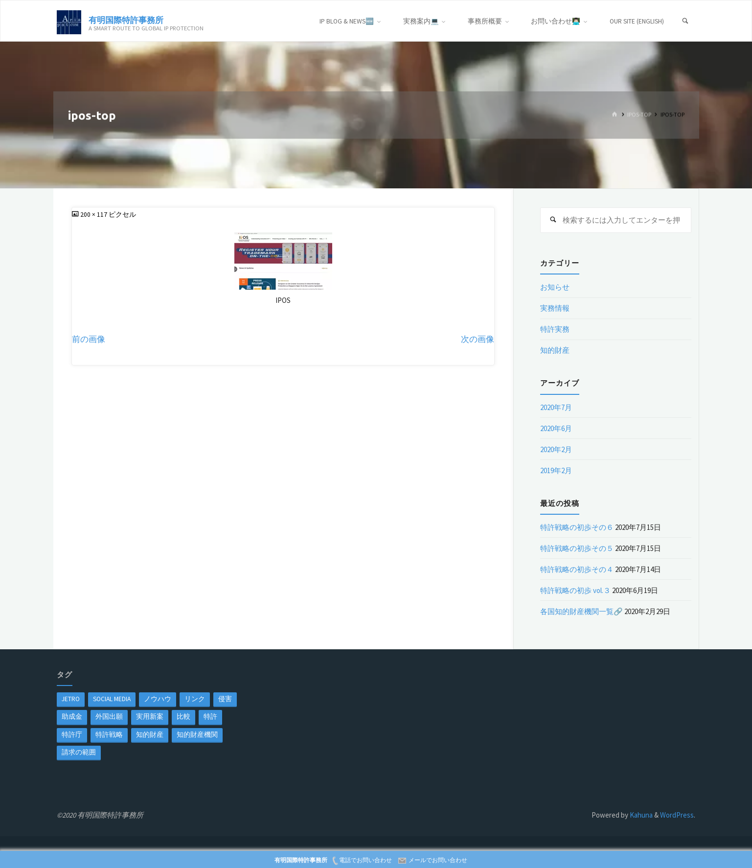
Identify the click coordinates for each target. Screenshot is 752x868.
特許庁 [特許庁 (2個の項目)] (72, 735)
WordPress (677, 815)
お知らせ (555, 287)
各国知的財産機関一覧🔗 (581, 611)
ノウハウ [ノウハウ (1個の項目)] (157, 699)
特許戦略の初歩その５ (577, 548)
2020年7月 (556, 407)
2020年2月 (556, 449)
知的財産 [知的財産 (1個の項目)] (149, 735)
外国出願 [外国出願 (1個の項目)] (109, 716)
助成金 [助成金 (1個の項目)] (72, 716)
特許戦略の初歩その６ (577, 527)
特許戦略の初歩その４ (577, 569)
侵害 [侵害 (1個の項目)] (225, 699)
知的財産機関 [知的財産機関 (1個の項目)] (197, 735)
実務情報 (555, 308)
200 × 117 (94, 214)
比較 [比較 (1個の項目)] (183, 716)
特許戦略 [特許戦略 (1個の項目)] (109, 735)
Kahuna (640, 815)
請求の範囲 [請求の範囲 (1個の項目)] (79, 752)
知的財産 (555, 350)
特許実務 (555, 329)
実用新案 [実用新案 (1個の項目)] (149, 716)
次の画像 (477, 339)
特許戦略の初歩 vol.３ (575, 590)
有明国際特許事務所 (126, 19)
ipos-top (639, 114)
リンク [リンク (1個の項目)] (194, 699)
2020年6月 (556, 428)
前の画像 (88, 339)
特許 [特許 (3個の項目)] (210, 716)
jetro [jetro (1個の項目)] (71, 699)
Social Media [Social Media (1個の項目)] (112, 699)
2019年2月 (556, 470)
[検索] (685, 21)
